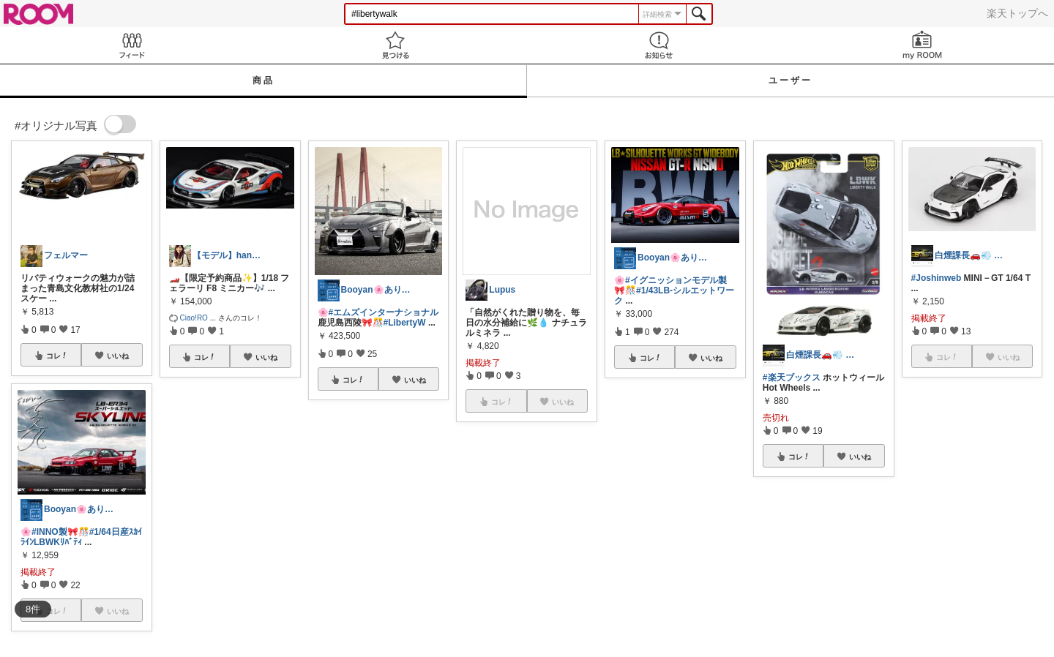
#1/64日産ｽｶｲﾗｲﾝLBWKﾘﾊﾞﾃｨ (81, 537)
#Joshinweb (936, 278)
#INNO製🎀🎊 (60, 532)
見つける (395, 45)
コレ (57, 355)
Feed (132, 45)
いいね (118, 355)
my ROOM (922, 45)
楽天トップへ (1017, 13)
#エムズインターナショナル (384, 312)
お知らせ (658, 45)
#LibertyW (405, 323)
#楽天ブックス (792, 377)
